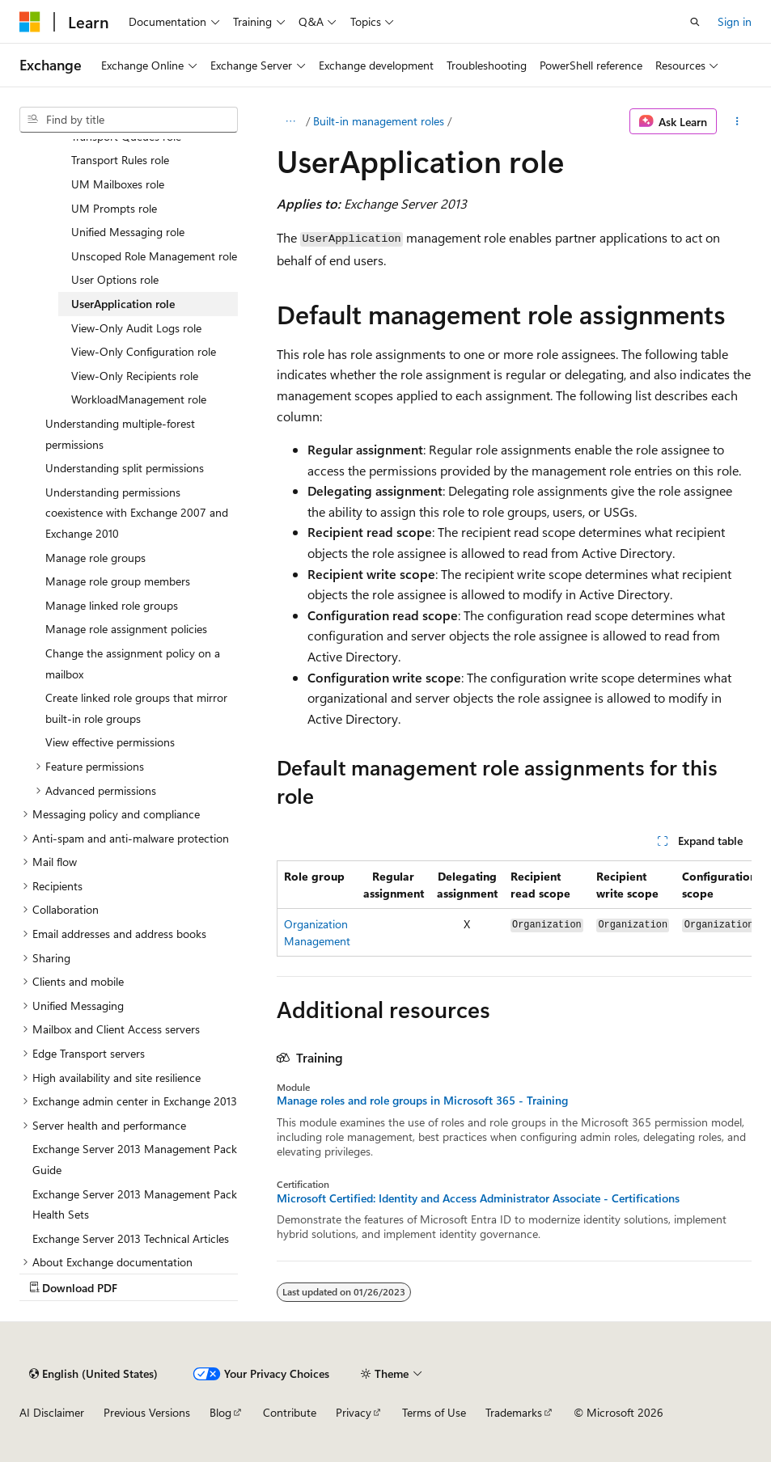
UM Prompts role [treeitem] (114, 208)
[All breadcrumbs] (291, 121)
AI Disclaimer (51, 1412)
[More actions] (737, 121)
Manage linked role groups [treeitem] (111, 605)
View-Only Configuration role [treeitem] (143, 351)
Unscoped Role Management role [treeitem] (154, 256)
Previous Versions (147, 1412)
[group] (514, 908)
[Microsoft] (29, 21)
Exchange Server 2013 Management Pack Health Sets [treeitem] (134, 1204)
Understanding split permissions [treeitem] (124, 467)
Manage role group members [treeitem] (117, 581)
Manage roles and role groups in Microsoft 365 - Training (422, 1100)
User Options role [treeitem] (115, 279)
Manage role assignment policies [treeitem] (126, 628)
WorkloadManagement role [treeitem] (138, 399)
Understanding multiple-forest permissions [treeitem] (120, 434)
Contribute (289, 1412)
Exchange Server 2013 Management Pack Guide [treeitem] (134, 1159)
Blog (220, 1412)
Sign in (735, 21)
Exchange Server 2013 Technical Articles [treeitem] (130, 1238)
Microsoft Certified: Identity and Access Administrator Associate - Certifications (478, 1198)
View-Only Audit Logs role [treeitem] (136, 328)
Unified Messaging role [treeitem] (127, 231)
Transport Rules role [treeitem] (120, 159)
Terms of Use (434, 1412)
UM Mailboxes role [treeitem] (117, 184)
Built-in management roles (378, 121)
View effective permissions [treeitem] (110, 742)
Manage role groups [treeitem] (95, 557)
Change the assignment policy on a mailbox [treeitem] (132, 663)
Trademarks (513, 1412)
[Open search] (695, 21)
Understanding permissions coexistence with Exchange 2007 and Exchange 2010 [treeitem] (136, 512)
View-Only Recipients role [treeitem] (134, 375)
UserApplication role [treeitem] (123, 303)
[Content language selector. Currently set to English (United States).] (93, 1374)
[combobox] (128, 120)
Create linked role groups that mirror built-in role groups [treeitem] (136, 708)
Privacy (353, 1412)
